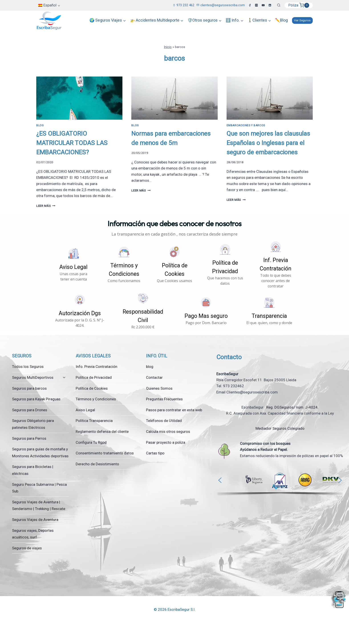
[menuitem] (49, 5)
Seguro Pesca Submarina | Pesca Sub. (39, 488)
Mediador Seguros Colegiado (280, 428)
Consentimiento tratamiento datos (105, 453)
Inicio (168, 47)
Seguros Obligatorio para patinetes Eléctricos (33, 424)
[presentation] (79, 98)
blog (149, 366)
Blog (40, 125)
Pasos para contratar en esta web (174, 410)
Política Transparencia (94, 420)
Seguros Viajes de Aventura (35, 519)
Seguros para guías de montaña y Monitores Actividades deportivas (40, 452)
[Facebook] (250, 5)
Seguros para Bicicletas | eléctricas (32, 470)
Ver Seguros (302, 20)
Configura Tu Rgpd (91, 442)
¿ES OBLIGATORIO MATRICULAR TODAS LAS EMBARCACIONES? (72, 143)
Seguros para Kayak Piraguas (36, 399)
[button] (73, 264)
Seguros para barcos (29, 388)
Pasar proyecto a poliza (165, 442)
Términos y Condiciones (96, 399)
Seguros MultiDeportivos (32, 377)
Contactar (154, 377)
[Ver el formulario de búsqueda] (278, 5)
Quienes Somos (159, 388)
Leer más (45, 206)
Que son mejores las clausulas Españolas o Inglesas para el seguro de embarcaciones (268, 143)
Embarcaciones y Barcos (246, 125)
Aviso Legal (85, 410)
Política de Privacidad (94, 377)
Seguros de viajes (27, 548)
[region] (280, 483)
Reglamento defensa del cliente (102, 431)
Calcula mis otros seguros (168, 431)
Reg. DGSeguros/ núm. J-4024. (292, 407)
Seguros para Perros (29, 438)
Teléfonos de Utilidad (164, 420)
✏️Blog (281, 20)
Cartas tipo (155, 453)
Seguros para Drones (29, 410)
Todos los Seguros (28, 366)
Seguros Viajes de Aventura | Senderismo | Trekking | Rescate (38, 505)
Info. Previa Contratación (96, 366)
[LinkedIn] (270, 5)
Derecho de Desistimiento (97, 464)
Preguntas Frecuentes (164, 399)
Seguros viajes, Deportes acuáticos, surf (33, 534)
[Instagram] (256, 5)
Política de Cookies (92, 388)
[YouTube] (263, 5)
